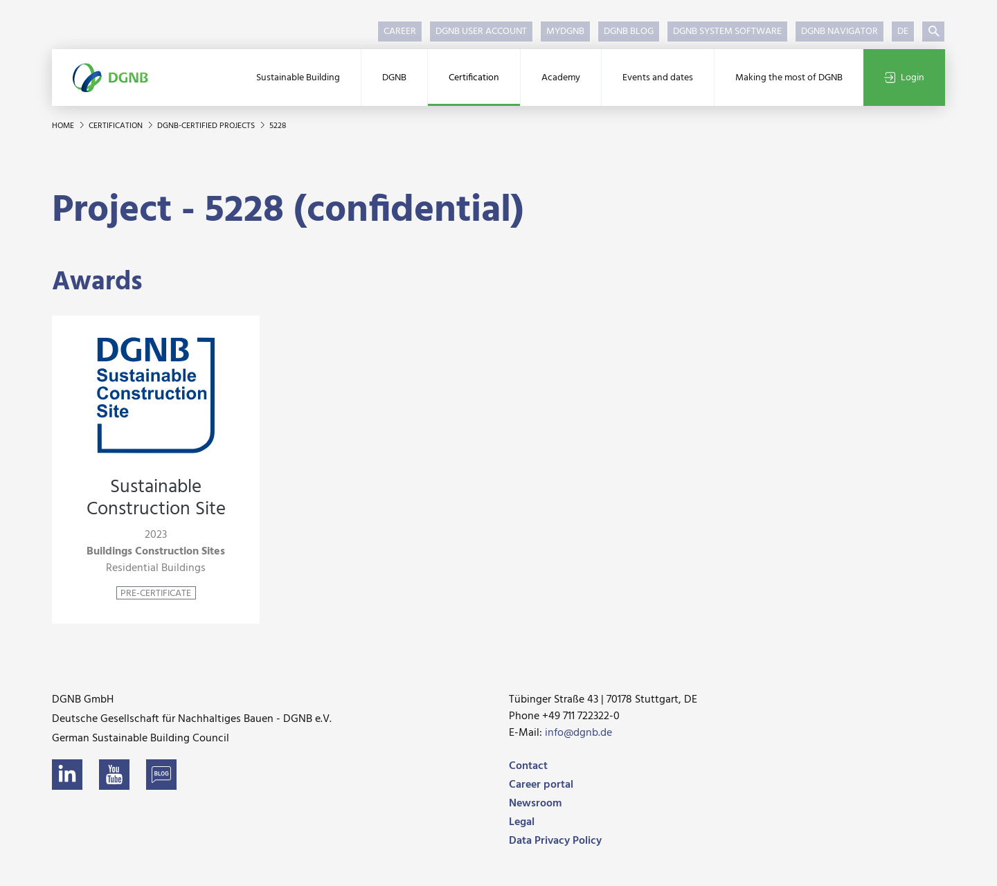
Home (64, 126)
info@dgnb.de (578, 733)
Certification (474, 78)
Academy (560, 78)
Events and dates (657, 78)
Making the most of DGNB (789, 78)
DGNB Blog (629, 31)
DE (902, 31)
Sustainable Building (298, 78)
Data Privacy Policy (555, 841)
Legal (522, 822)
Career (400, 31)
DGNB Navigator (839, 31)
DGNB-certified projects (207, 126)
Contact (528, 766)
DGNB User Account (481, 31)
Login (904, 78)
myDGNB (565, 31)
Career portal (541, 785)
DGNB (394, 78)
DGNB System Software (727, 31)
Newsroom (535, 804)
